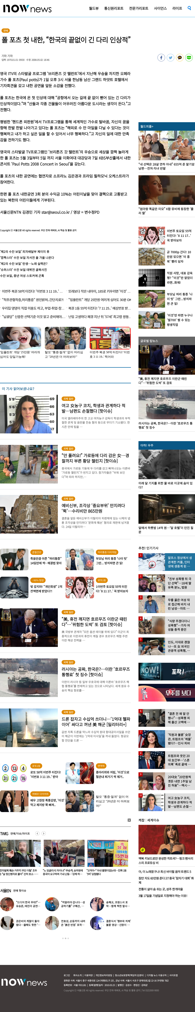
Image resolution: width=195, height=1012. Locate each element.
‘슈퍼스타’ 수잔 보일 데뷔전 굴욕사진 (23, 269)
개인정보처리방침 (104, 975)
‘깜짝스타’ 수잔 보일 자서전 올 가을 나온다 (27, 257)
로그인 (67, 975)
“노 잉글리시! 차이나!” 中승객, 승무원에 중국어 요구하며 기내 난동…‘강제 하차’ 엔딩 (106, 874)
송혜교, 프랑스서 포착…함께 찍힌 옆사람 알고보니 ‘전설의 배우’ (118, 906)
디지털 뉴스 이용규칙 (157, 975)
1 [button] (63, 938)
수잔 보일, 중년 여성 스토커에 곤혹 (22, 275)
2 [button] (65, 938)
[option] (62, 858)
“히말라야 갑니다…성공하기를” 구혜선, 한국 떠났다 (73, 906)
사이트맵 (173, 975)
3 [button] (68, 938)
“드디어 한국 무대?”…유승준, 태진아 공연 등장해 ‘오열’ (28, 906)
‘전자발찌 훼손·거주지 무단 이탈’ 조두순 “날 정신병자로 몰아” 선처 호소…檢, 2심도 (62, 874)
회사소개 (77, 975)
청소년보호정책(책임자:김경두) (129, 975)
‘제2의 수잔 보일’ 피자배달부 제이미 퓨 (24, 251)
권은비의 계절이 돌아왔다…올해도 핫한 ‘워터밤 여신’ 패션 (28, 924)
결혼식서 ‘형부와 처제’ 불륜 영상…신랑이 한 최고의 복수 (118, 924)
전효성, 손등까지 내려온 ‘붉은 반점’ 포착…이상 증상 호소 (73, 924)
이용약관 (88, 975)
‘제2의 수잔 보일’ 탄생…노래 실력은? (23, 263)
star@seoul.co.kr (55, 212)
